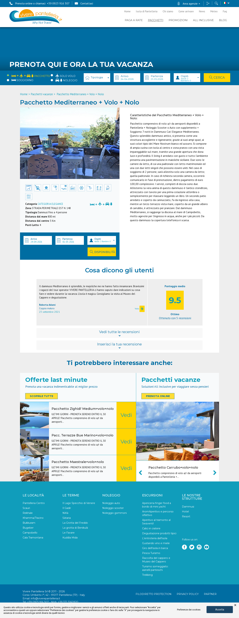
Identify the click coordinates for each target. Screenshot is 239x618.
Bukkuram (29, 522)
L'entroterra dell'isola (154, 538)
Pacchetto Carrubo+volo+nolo (173, 467)
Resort (186, 516)
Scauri (26, 508)
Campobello (30, 532)
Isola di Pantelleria (146, 11)
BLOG (223, 20)
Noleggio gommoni (114, 513)
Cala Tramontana (33, 537)
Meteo (214, 11)
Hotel (185, 511)
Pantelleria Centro (34, 503)
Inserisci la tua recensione (119, 345)
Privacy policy (188, 594)
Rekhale (28, 513)
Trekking (147, 574)
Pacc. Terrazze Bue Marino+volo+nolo (82, 435)
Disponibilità (102, 252)
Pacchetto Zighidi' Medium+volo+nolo (83, 409)
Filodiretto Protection (153, 594)
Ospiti (190, 78)
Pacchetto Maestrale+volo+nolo (78, 462)
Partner (210, 594)
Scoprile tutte (41, 396)
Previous (142, 472)
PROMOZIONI (178, 20)
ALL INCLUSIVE (203, 20)
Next (212, 472)
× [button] (235, 605)
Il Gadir (66, 508)
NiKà (65, 513)
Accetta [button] (219, 609)
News (202, 11)
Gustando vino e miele (156, 543)
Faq (225, 11)
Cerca (217, 78)
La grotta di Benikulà (75, 527)
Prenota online (158, 396)
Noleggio (66, 80)
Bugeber (28, 527)
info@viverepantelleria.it (45, 598)
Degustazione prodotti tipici (159, 533)
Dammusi (188, 506)
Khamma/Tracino (33, 517)
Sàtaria (66, 517)
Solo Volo (65, 75)
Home (127, 11)
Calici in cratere (151, 528)
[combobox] (97, 77)
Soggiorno (22, 80)
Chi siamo (168, 11)
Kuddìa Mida (70, 537)
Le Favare (68, 532)
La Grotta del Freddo (75, 522)
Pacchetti (155, 20)
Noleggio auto (111, 503)
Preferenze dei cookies (188, 609)
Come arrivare (186, 11)
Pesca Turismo (151, 553)
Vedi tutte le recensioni (119, 333)
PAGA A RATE (134, 20)
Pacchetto (31, 75)
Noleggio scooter (113, 508)
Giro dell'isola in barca (155, 548)
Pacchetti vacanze (42, 94)
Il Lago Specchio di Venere (78, 503)
